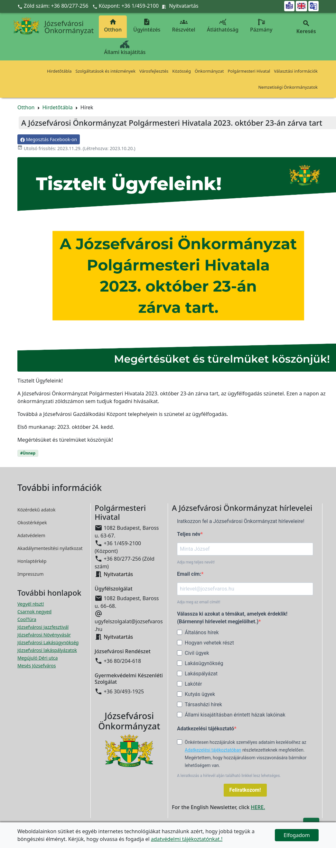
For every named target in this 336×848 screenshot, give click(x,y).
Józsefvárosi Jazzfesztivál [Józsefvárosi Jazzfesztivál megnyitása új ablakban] (43, 627)
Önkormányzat (209, 71)
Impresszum (30, 574)
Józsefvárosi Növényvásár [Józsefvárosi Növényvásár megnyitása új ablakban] (44, 635)
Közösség (181, 71)
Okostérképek (32, 522)
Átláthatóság (222, 25)
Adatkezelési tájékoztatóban (213, 750)
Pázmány (261, 25)
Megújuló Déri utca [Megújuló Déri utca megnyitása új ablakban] (37, 658)
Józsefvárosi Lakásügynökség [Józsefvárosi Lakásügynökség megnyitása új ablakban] (48, 642)
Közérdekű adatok (36, 510)
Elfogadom (297, 835)
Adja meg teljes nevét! (196, 562)
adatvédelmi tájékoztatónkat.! (186, 839)
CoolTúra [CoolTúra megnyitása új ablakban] (26, 619)
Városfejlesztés (153, 71)
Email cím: (189, 574)
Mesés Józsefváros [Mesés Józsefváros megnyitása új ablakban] (36, 666)
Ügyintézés (146, 25)
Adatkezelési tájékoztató (205, 729)
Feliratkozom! (245, 790)
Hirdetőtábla (59, 71)
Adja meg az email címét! (198, 602)
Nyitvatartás (183, 5)
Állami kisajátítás (124, 48)
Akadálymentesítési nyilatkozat (50, 548)
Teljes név (189, 534)
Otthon (113, 25)
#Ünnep (27, 453)
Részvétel (183, 25)
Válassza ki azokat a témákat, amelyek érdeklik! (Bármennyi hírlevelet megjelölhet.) (232, 618)
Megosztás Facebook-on (48, 139)
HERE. (258, 807)
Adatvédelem (31, 535)
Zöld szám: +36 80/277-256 (53, 5)
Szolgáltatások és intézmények (105, 71)
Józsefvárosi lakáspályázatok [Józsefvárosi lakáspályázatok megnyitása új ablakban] (47, 650)
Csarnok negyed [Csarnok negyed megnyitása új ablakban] (34, 612)
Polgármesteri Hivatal (249, 71)
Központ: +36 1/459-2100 (129, 5)
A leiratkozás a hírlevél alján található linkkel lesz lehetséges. (229, 775)
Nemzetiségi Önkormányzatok (288, 87)
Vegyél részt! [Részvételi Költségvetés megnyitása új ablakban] (30, 604)
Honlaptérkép (31, 561)
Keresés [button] (306, 27)
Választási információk (296, 71)
